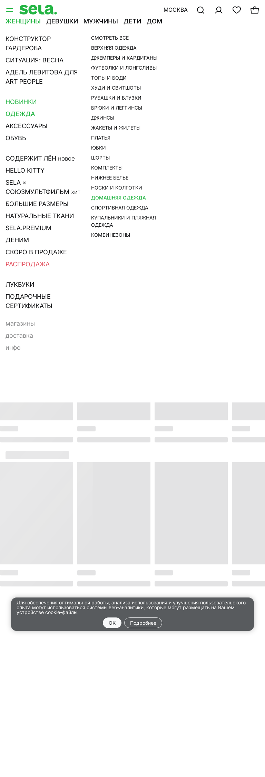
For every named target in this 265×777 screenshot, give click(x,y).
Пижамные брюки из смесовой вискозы (191, 46)
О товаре (154, 118)
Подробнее (143, 623)
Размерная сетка (168, 128)
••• (173, 30)
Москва (176, 9)
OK (112, 623)
